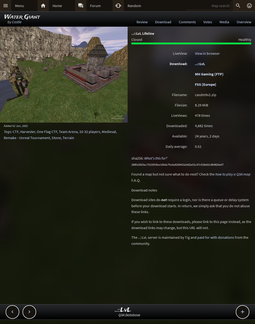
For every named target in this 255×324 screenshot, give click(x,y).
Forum (95, 5)
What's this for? (155, 158)
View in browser (207, 53)
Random (134, 5)
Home (57, 5)
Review (142, 22)
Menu (19, 5)
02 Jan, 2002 (20, 126)
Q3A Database (129, 314)
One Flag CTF (47, 131)
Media (224, 22)
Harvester (27, 131)
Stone (56, 137)
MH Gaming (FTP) (209, 74)
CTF (16, 131)
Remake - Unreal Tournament (27, 137)
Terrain (68, 137)
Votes (207, 22)
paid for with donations (215, 237)
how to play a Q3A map (233, 174)
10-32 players (89, 131)
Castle (17, 22)
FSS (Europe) (205, 84)
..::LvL (200, 63)
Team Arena (68, 131)
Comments (187, 22)
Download (163, 22)
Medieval (109, 131)
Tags (7, 131)
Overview (244, 22)
